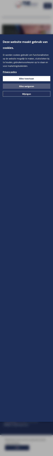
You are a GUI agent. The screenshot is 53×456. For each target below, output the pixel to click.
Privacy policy (10, 72)
